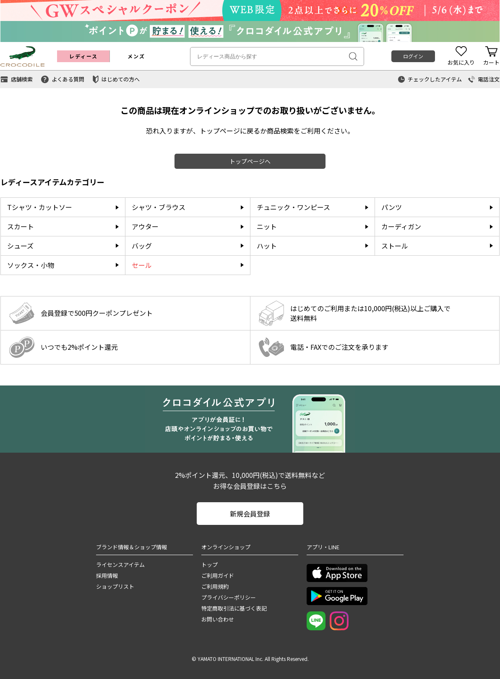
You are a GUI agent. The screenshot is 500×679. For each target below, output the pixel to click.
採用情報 (107, 575)
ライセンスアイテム (120, 565)
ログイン (413, 56)
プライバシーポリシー (228, 597)
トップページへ (250, 161)
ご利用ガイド (217, 575)
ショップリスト (115, 586)
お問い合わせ (217, 619)
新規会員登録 (250, 514)
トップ (209, 565)
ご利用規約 (215, 586)
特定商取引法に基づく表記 (234, 608)
